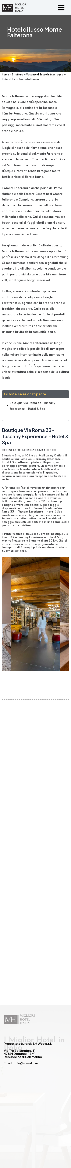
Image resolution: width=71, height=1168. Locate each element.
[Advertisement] (35, 836)
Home (5, 74)
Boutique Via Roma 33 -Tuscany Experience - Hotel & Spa (32, 406)
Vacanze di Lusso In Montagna (44, 74)
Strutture (17, 74)
